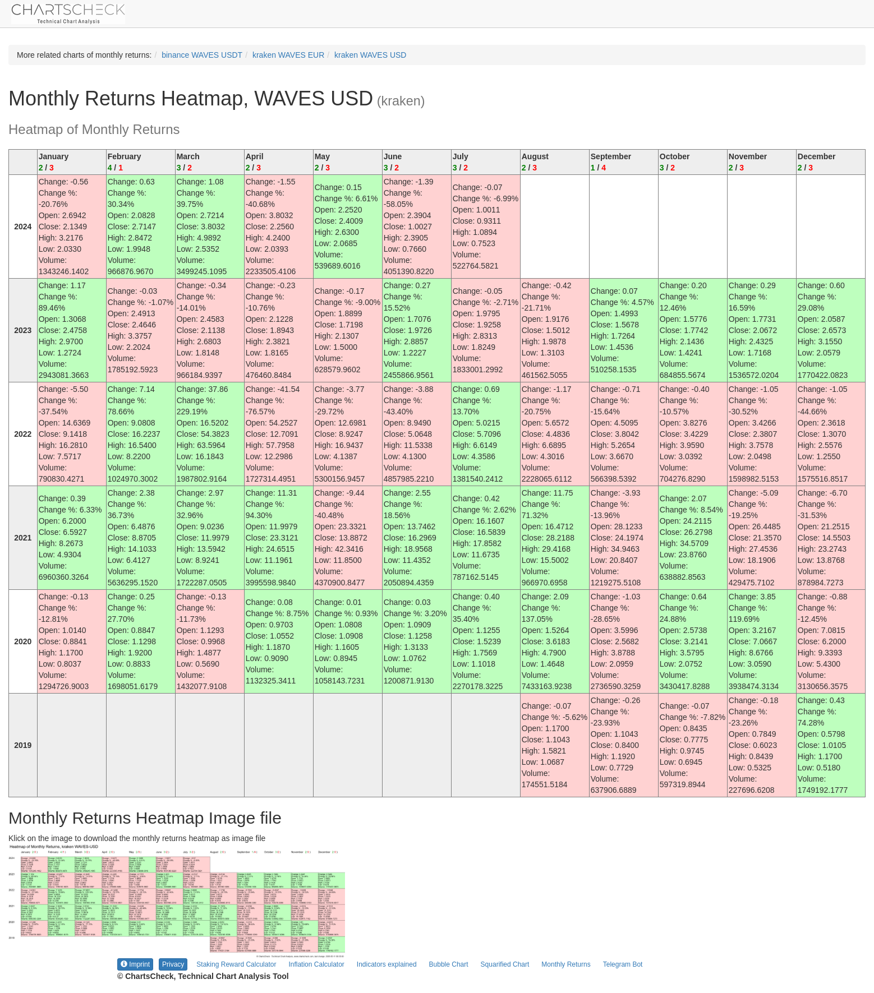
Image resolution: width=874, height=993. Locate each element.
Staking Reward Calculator (236, 964)
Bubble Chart (448, 964)
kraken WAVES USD (370, 54)
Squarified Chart (505, 964)
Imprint (135, 964)
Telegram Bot (623, 964)
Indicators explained (387, 964)
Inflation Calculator (316, 964)
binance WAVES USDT (202, 54)
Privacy (173, 964)
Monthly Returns (565, 964)
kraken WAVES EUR (288, 54)
